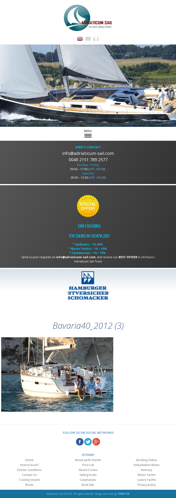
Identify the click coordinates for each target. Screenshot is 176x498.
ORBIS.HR (124, 493)
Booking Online (146, 460)
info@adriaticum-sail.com (88, 153)
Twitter (88, 442)
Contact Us (29, 475)
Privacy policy (147, 485)
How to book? (29, 465)
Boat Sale (88, 485)
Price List (88, 465)
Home (29, 460)
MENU (88, 133)
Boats (29, 485)
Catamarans (88, 480)
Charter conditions (29, 470)
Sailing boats (88, 475)
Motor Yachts (146, 475)
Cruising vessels (29, 480)
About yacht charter (88, 460)
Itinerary (146, 470)
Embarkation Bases (146, 465)
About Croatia (88, 470)
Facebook (80, 442)
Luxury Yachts (147, 480)
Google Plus (96, 442)
